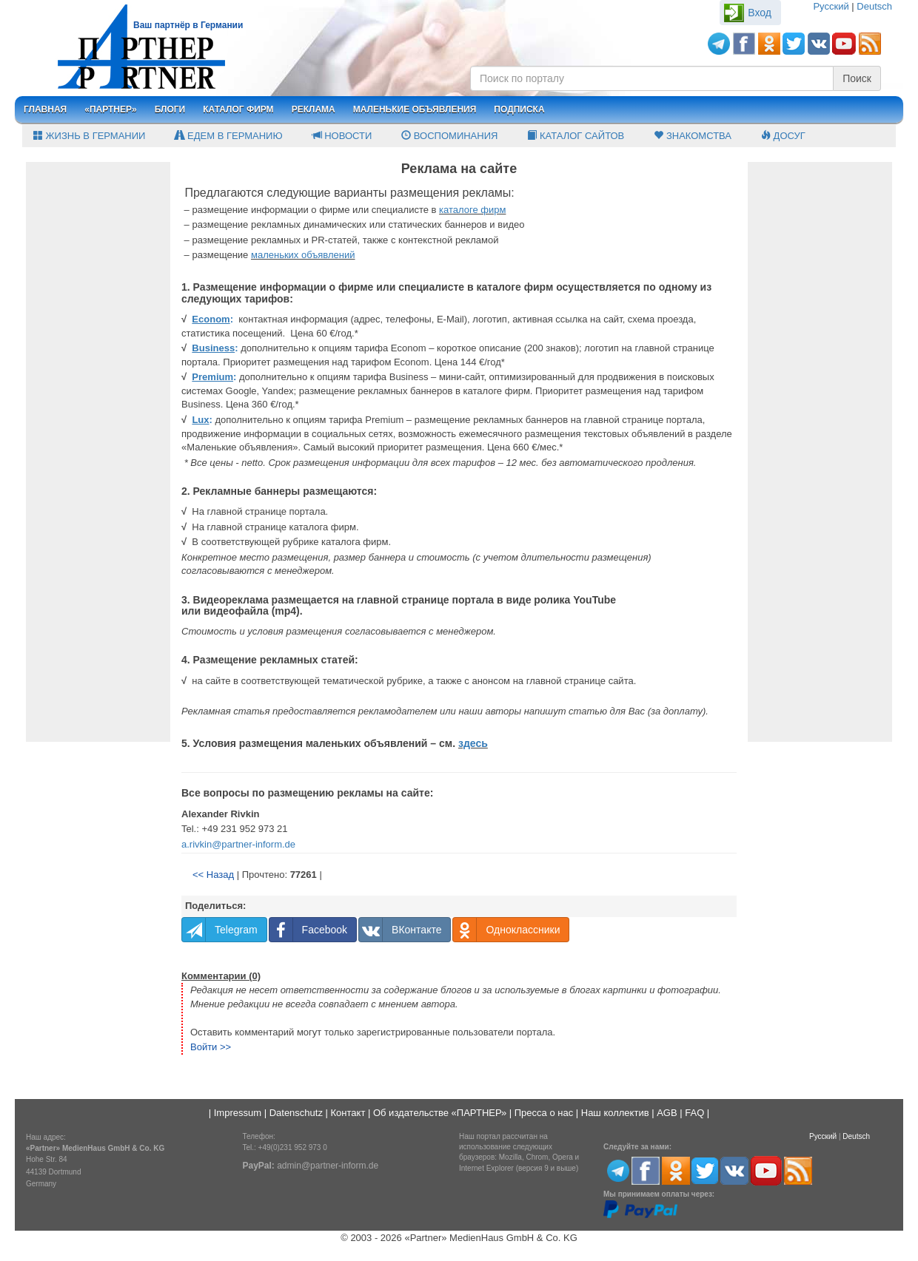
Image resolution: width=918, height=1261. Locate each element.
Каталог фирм (238, 109)
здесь (473, 743)
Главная (45, 109)
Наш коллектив (615, 1112)
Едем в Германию (228, 135)
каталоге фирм (472, 209)
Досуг (783, 135)
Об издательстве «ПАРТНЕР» (439, 1112)
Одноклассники (506, 929)
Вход (759, 12)
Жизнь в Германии (89, 135)
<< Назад (213, 874)
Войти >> (210, 1046)
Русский (830, 6)
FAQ (694, 1112)
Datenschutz (296, 1112)
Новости (342, 135)
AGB (667, 1112)
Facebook (308, 929)
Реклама (313, 109)
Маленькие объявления (415, 109)
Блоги (170, 109)
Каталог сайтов (575, 135)
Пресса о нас (544, 1112)
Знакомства (692, 135)
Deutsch (874, 6)
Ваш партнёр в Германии (188, 25)
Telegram (220, 929)
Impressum (237, 1112)
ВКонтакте (400, 929)
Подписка (519, 109)
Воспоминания (449, 135)
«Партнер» (110, 109)
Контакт (348, 1112)
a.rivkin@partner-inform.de (238, 844)
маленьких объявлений (303, 254)
